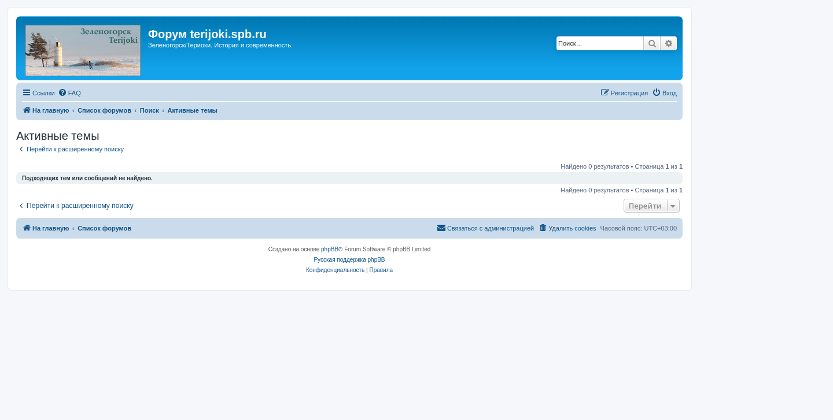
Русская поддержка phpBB (349, 260)
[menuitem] (69, 93)
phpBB (329, 249)
